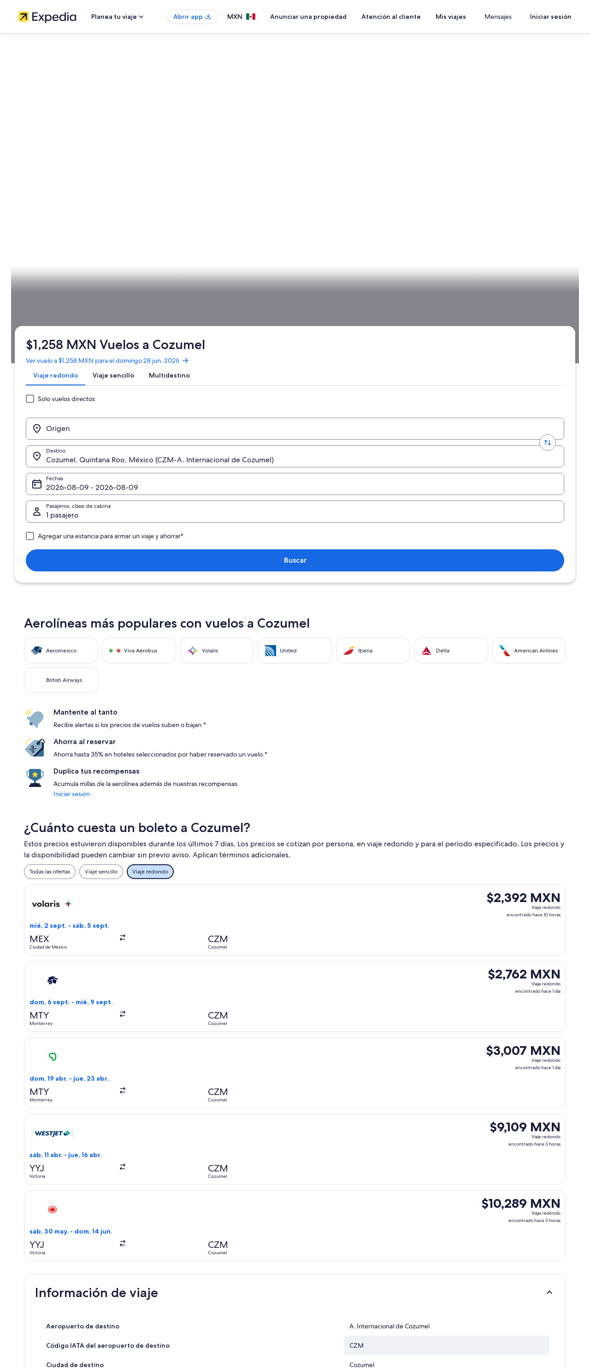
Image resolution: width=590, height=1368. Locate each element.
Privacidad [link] (317, 1178)
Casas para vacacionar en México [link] (202, 1207)
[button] (295, 681)
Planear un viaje (546, 287)
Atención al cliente (418, 16)
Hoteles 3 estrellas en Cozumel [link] (341, 997)
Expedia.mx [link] (38, 287)
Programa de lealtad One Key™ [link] (200, 1295)
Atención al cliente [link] (470, 1178)
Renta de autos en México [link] (193, 1251)
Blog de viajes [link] (178, 1281)
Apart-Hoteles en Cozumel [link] (336, 1014)
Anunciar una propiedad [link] (49, 1207)
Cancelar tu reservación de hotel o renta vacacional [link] (510, 1207)
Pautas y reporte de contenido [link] (342, 1251)
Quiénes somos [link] (37, 1178)
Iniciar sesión (551, 16)
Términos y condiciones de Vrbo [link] (344, 1236)
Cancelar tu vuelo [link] (468, 1192)
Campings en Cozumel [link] (330, 1032)
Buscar (542, 180)
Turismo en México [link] (184, 1178)
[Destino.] (230, 181)
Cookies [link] (314, 1192)
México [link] (96, 287)
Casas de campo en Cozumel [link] (74, 1049)
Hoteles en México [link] (184, 1192)
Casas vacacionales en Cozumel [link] (77, 1067)
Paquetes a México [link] (185, 1222)
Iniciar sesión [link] (444, 410)
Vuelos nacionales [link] (183, 1236)
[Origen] (94, 181)
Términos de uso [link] (324, 1207)
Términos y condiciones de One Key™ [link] (351, 1222)
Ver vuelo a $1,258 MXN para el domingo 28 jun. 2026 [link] (111, 126)
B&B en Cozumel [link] (57, 1032)
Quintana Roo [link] (131, 287)
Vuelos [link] (70, 287)
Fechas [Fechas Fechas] (332, 184)
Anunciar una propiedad (335, 16)
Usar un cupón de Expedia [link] (480, 1236)
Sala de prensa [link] (36, 1266)
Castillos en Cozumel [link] (327, 1067)
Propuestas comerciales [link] (47, 1222)
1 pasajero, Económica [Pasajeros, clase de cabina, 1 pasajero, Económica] (443, 184)
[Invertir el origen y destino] (162, 181)
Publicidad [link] (32, 1236)
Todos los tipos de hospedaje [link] (198, 1266)
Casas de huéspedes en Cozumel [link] (345, 1049)
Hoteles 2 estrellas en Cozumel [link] (76, 997)
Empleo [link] (28, 1192)
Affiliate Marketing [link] (41, 1251)
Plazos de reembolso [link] (473, 1222)
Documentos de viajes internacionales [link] (494, 1251)
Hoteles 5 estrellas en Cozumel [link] (76, 1014)
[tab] (59, 149)
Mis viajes (478, 16)
